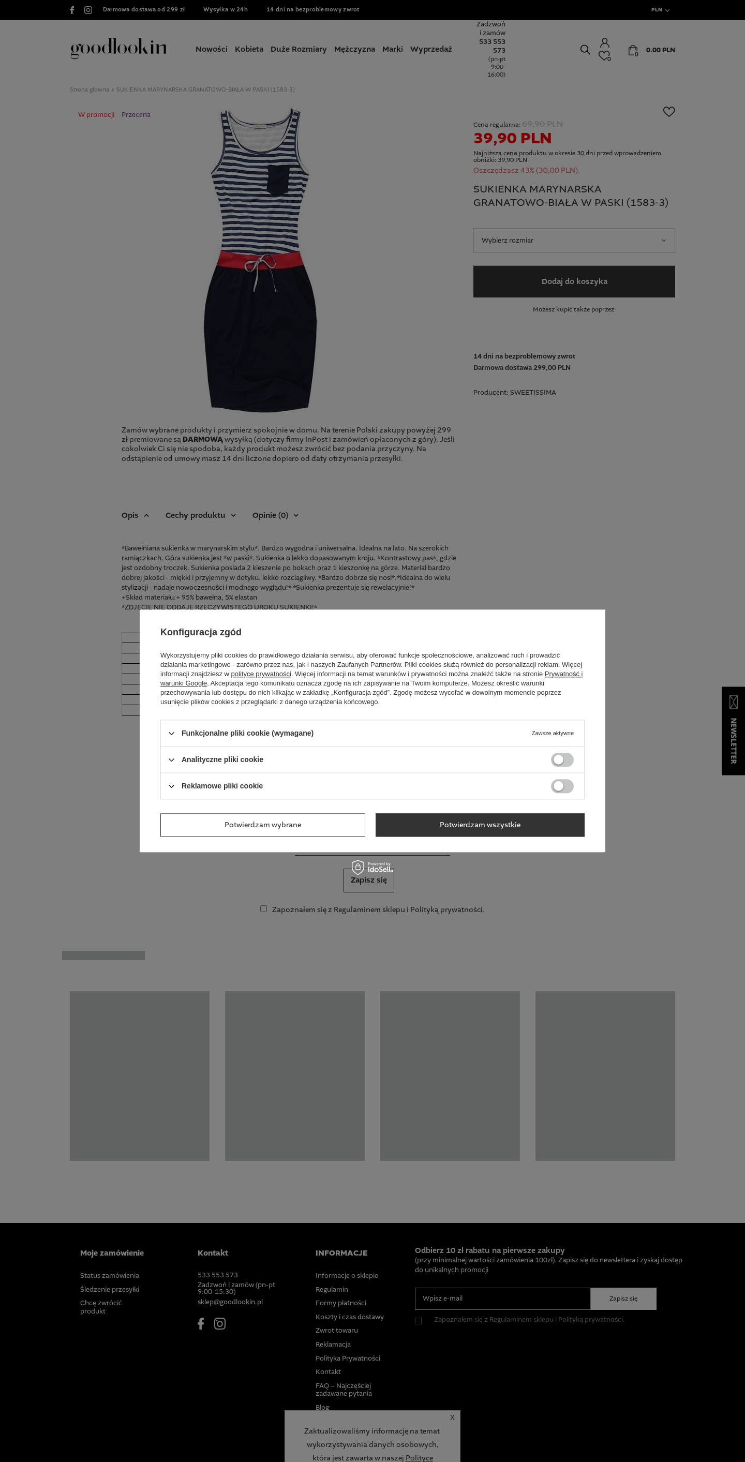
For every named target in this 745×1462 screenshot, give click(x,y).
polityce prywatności (261, 674)
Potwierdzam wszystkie (480, 825)
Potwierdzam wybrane (263, 825)
